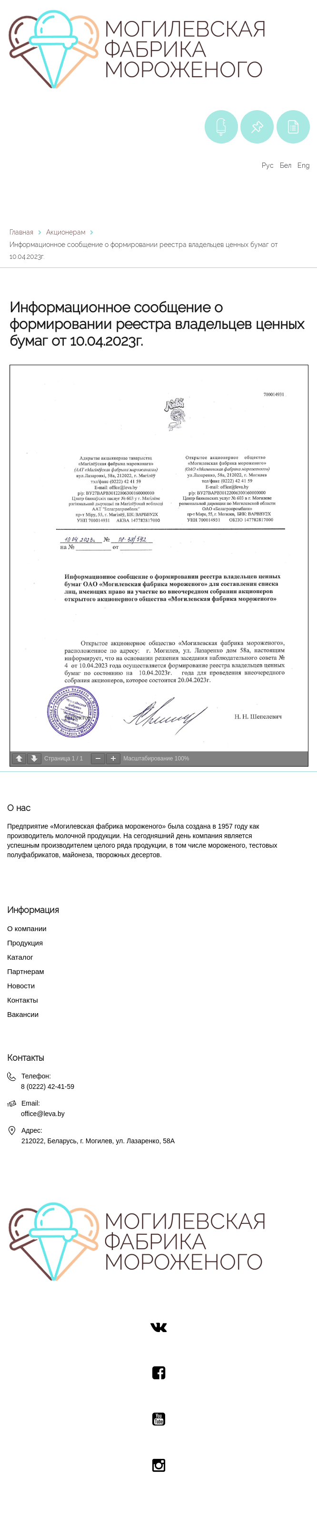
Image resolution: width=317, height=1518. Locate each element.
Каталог (20, 957)
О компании (27, 928)
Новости (21, 986)
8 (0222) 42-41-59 (47, 1086)
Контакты (22, 1000)
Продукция (25, 943)
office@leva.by (43, 1114)
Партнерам (25, 971)
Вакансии (23, 1014)
